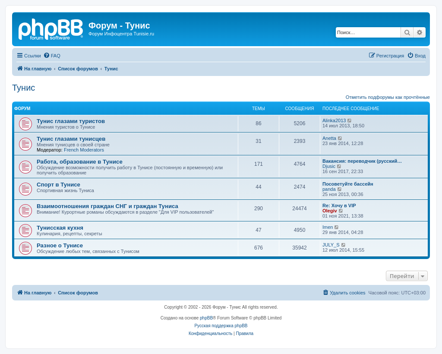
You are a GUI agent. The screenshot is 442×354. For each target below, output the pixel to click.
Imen (327, 227)
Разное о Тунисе (60, 245)
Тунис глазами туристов (71, 121)
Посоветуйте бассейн (347, 183)
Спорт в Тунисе (58, 184)
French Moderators (84, 149)
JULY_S (331, 244)
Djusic (328, 166)
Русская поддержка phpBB (220, 325)
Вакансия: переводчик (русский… (362, 161)
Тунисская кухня (60, 227)
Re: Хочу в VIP (339, 205)
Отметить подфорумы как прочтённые (388, 97)
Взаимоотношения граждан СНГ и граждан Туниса (107, 206)
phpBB (206, 318)
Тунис (23, 87)
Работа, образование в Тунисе (80, 161)
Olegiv (329, 210)
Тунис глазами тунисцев (71, 139)
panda (329, 189)
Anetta (329, 138)
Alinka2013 (334, 120)
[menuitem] (51, 56)
